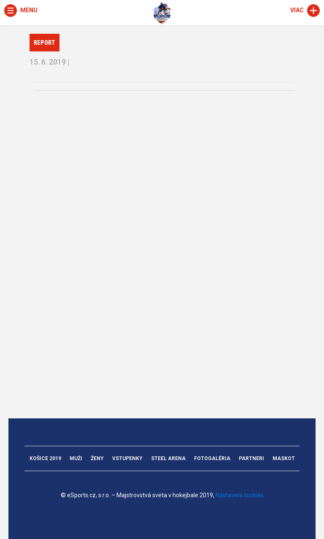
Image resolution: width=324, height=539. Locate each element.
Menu (21, 10)
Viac (305, 10)
